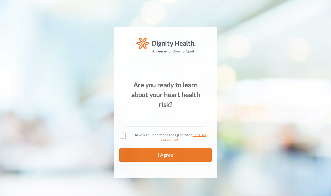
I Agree (165, 155)
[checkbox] (123, 136)
